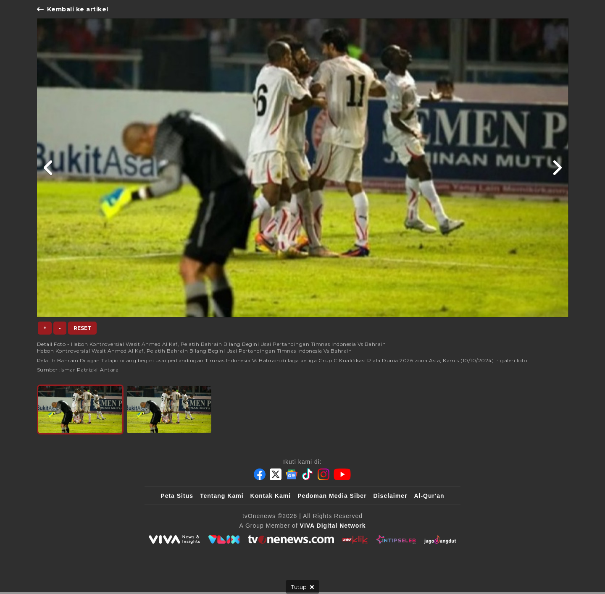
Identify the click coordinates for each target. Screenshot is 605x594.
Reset (82, 328)
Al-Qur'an (429, 495)
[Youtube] (342, 474)
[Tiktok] (307, 474)
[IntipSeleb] (396, 539)
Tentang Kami (222, 495)
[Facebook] (260, 474)
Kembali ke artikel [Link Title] (72, 9)
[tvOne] (291, 539)
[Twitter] (275, 474)
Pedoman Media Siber (331, 495)
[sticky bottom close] (302, 587)
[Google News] (291, 474)
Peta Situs (176, 495)
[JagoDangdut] (440, 539)
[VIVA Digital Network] (333, 525)
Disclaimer (391, 495)
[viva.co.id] (174, 539)
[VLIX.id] (223, 539)
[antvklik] (355, 539)
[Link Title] (48, 167)
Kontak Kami (270, 495)
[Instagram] (323, 474)
